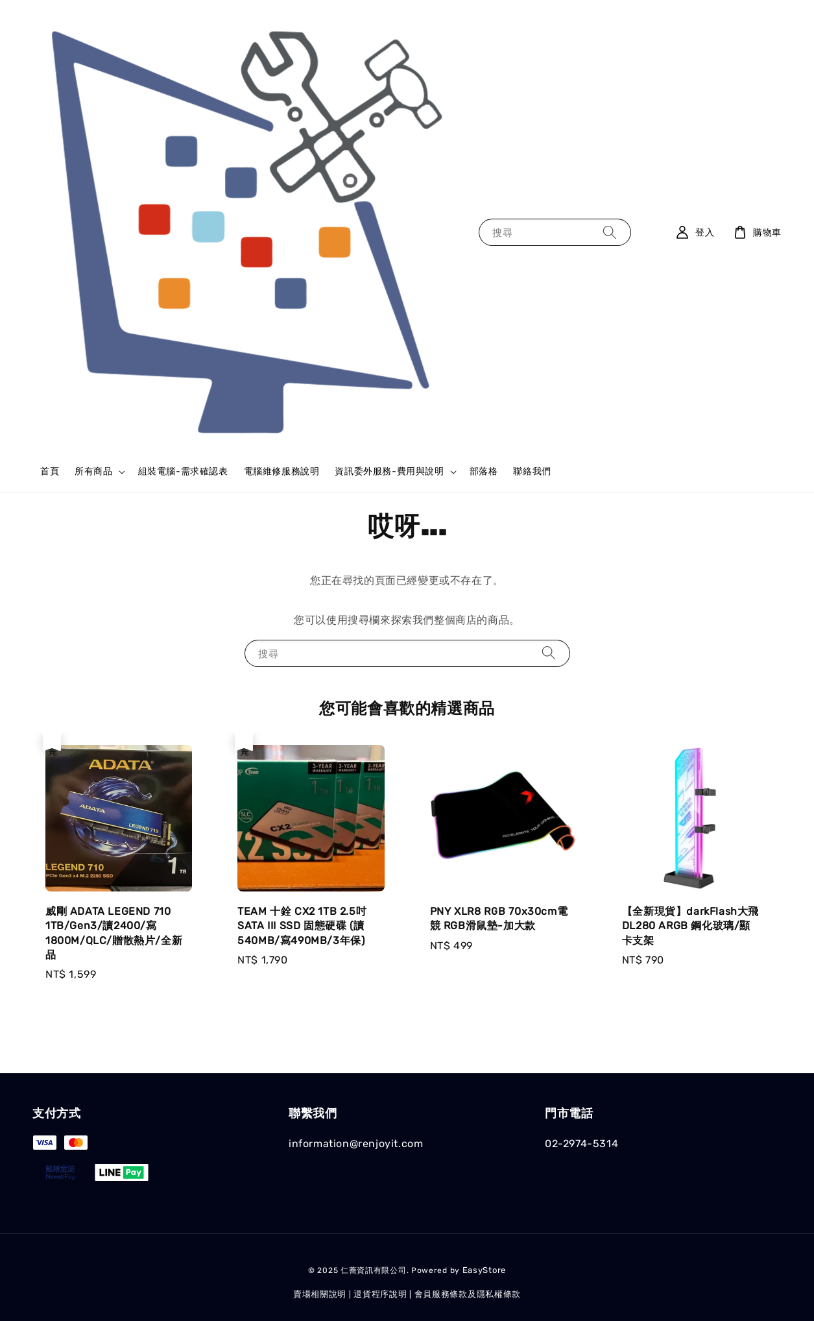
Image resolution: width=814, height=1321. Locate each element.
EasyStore (484, 1270)
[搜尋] (609, 232)
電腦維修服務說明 (282, 471)
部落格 (484, 471)
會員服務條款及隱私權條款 (467, 1294)
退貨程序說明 (380, 1294)
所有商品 (93, 471)
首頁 (49, 471)
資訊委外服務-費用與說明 (389, 471)
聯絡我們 (532, 471)
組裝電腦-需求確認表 (183, 471)
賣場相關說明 (319, 1294)
